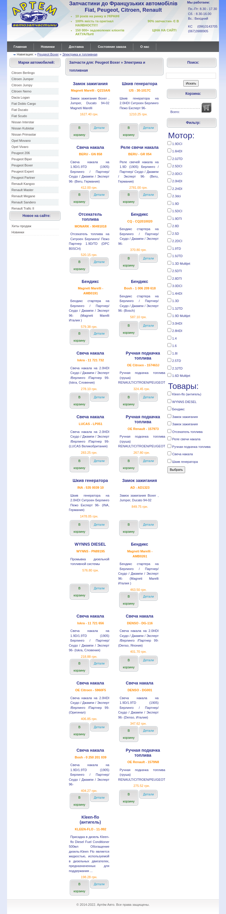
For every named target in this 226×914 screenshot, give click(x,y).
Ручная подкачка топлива (188, 446)
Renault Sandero (23, 202)
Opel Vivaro (19, 147)
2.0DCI (174, 173)
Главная (20, 46)
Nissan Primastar (23, 134)
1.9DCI (174, 143)
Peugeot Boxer (48, 54)
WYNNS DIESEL (182, 401)
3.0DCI (174, 285)
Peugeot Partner (23, 177)
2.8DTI (174, 278)
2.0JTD (175, 158)
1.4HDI (174, 293)
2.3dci (174, 195)
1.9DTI (174, 218)
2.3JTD (175, 368)
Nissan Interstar (22, 122)
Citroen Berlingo (23, 73)
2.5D (173, 233)
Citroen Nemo (21, 91)
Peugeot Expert (22, 171)
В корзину (79, 131)
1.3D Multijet (178, 263)
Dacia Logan (20, 97)
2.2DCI (174, 240)
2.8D (173, 225)
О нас (144, 46)
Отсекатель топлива (184, 431)
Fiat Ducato (19, 110)
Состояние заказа (112, 46)
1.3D (173, 300)
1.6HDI (174, 151)
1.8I (172, 353)
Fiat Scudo (19, 116)
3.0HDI (174, 323)
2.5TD (174, 360)
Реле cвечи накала (183, 438)
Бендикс (176, 409)
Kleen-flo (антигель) (184, 394)
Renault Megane (23, 196)
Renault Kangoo (23, 184)
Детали (99, 127)
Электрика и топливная (79, 54)
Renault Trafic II (22, 208)
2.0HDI (174, 180)
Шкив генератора (182, 461)
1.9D (173, 203)
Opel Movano (21, 140)
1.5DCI (174, 210)
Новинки (48, 46)
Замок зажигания (182, 416)
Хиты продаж (21, 226)
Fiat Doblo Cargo (23, 103)
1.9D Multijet (178, 315)
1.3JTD (175, 308)
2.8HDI (174, 330)
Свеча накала (180, 453)
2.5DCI (174, 165)
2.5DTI (174, 270)
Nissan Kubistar (22, 128)
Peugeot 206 (20, 153)
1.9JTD (175, 255)
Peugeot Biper (21, 159)
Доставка (76, 46)
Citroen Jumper (22, 79)
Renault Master (22, 190)
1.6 (172, 345)
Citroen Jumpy (21, 85)
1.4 (172, 338)
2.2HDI (174, 188)
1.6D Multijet (178, 375)
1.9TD (174, 248)
